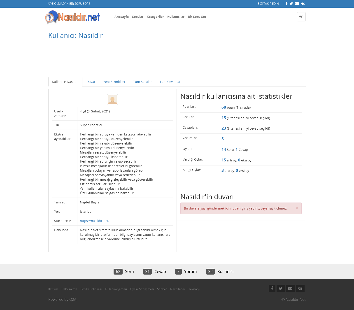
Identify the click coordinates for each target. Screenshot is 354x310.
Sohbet (162, 289)
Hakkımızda (69, 289)
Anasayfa (121, 16)
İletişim (53, 289)
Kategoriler (155, 16)
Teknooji (194, 289)
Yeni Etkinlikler (114, 81)
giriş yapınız (251, 208)
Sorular (137, 16)
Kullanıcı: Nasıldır (65, 81)
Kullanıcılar (175, 16)
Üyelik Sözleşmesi (142, 289)
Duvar (90, 81)
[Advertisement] (177, 63)
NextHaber (177, 289)
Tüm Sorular (142, 81)
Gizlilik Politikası (91, 289)
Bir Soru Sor (197, 16)
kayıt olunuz (277, 208)
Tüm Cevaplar (170, 81)
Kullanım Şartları (116, 289)
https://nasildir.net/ (94, 221)
